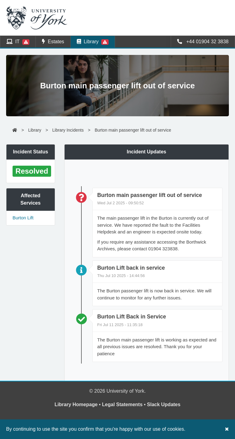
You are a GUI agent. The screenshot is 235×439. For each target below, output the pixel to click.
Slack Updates (163, 404)
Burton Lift (23, 217)
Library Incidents (68, 130)
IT (17, 42)
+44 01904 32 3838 (203, 41)
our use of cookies (164, 429)
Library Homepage (75, 404)
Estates (53, 41)
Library (93, 42)
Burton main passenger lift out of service (133, 130)
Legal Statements (122, 404)
